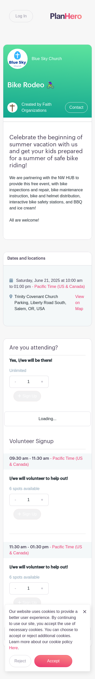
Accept (53, 661)
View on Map (79, 302)
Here (13, 648)
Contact (76, 107)
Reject (20, 661)
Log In (21, 16)
